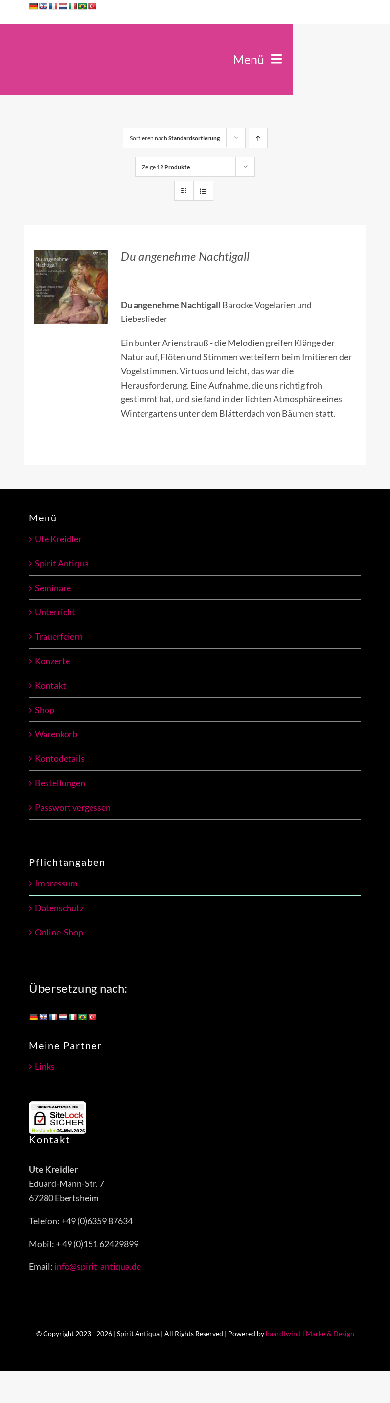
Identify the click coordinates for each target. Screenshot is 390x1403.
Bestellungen (60, 782)
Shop (44, 709)
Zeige (166, 167)
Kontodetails (60, 758)
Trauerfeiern (59, 636)
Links (45, 1066)
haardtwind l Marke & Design (310, 1333)
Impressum (56, 883)
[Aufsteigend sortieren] (258, 138)
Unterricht (55, 611)
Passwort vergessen (73, 807)
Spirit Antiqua (62, 563)
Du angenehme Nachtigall (185, 256)
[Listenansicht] (203, 190)
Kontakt (50, 685)
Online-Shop (59, 932)
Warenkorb (56, 733)
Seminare (53, 587)
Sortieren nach (175, 138)
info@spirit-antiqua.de (97, 1266)
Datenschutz (59, 907)
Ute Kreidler (58, 538)
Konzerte (52, 660)
